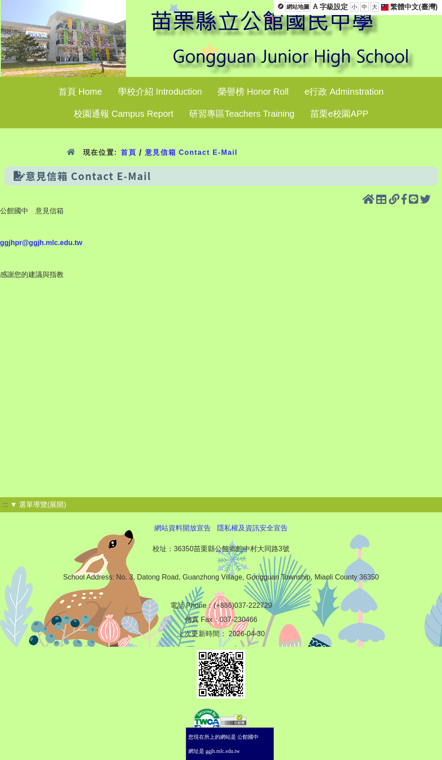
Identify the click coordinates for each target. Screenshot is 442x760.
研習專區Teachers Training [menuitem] (241, 114)
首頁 (128, 152)
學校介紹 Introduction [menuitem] (160, 91)
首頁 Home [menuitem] (80, 91)
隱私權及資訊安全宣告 (252, 528)
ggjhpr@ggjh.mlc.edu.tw (41, 242)
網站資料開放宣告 (182, 528)
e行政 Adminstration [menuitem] (344, 91)
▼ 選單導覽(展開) (38, 504)
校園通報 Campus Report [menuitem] (124, 114)
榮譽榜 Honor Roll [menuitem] (253, 91)
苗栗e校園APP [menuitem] (339, 114)
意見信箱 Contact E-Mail (191, 152)
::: (5, 504)
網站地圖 (297, 7)
